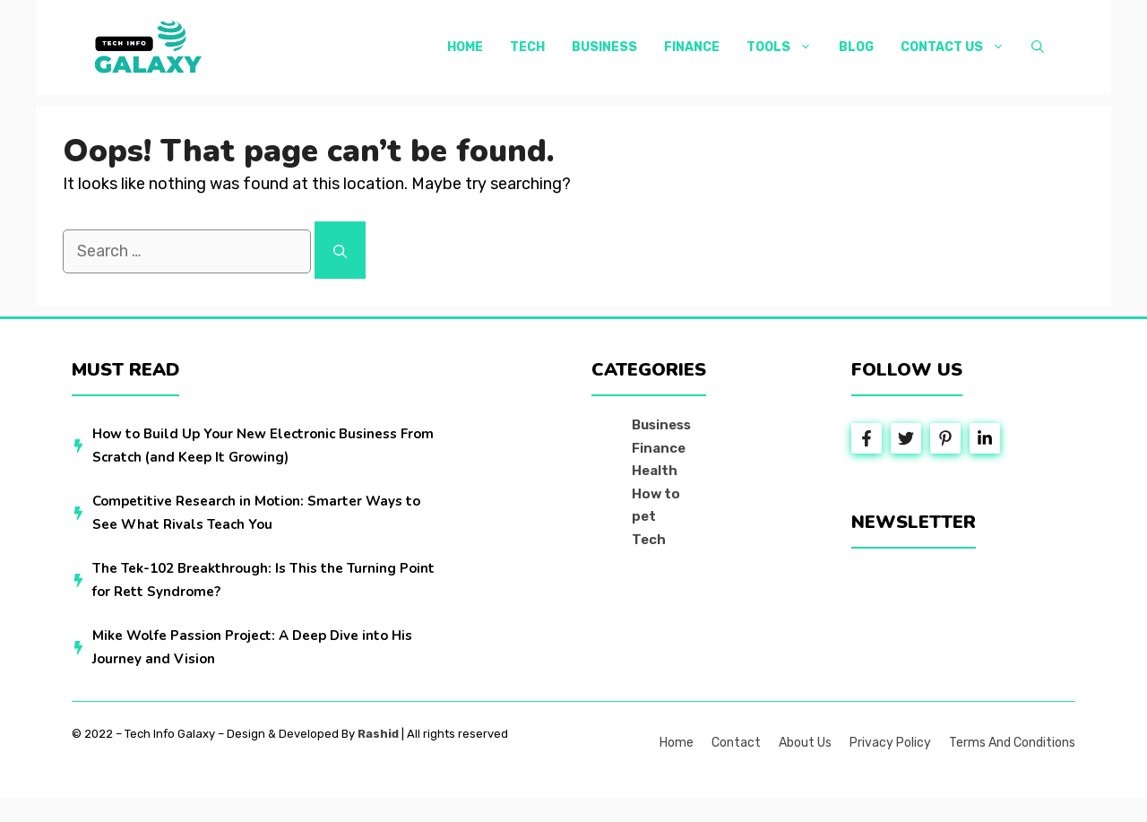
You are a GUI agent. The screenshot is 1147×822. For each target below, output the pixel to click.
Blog (856, 47)
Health (654, 471)
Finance (692, 47)
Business (604, 47)
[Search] (340, 250)
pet (644, 516)
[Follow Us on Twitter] (906, 438)
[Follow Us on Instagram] (945, 438)
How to (656, 494)
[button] (1037, 47)
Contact (736, 742)
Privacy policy (890, 742)
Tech (527, 47)
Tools (785, 47)
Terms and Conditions (1012, 742)
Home (465, 47)
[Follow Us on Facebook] (866, 438)
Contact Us (959, 47)
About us (805, 742)
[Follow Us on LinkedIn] (985, 438)
